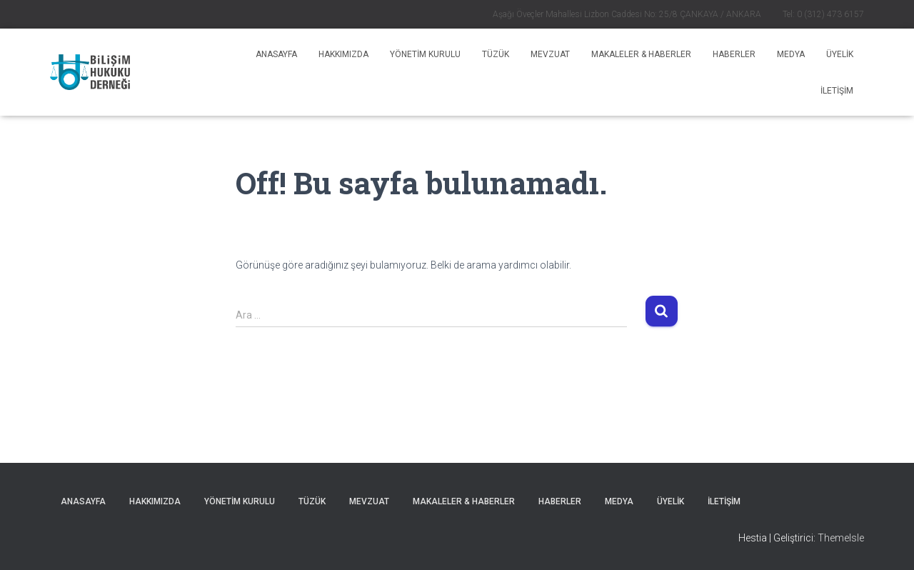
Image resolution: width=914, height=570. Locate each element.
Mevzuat (550, 54)
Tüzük (495, 54)
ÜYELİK (839, 54)
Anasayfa (276, 54)
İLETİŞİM (836, 91)
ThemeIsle (841, 538)
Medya (791, 54)
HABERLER (734, 54)
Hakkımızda (343, 54)
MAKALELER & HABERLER (641, 54)
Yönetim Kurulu (425, 54)
